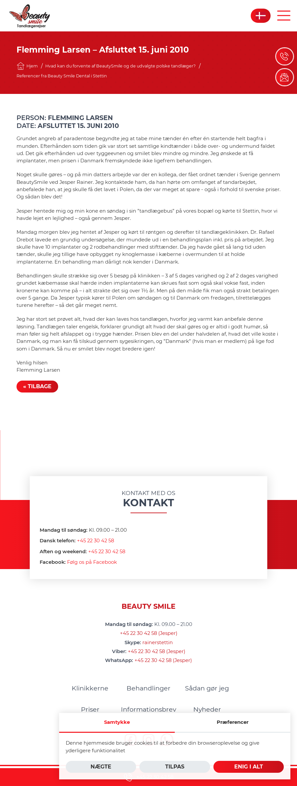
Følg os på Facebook (92, 562)
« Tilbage (37, 386)
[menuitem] (90, 688)
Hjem (27, 66)
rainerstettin (157, 642)
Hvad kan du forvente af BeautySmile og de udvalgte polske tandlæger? (120, 65)
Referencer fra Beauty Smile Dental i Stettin (62, 75)
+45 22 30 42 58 (95, 541)
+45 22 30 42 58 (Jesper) (148, 633)
